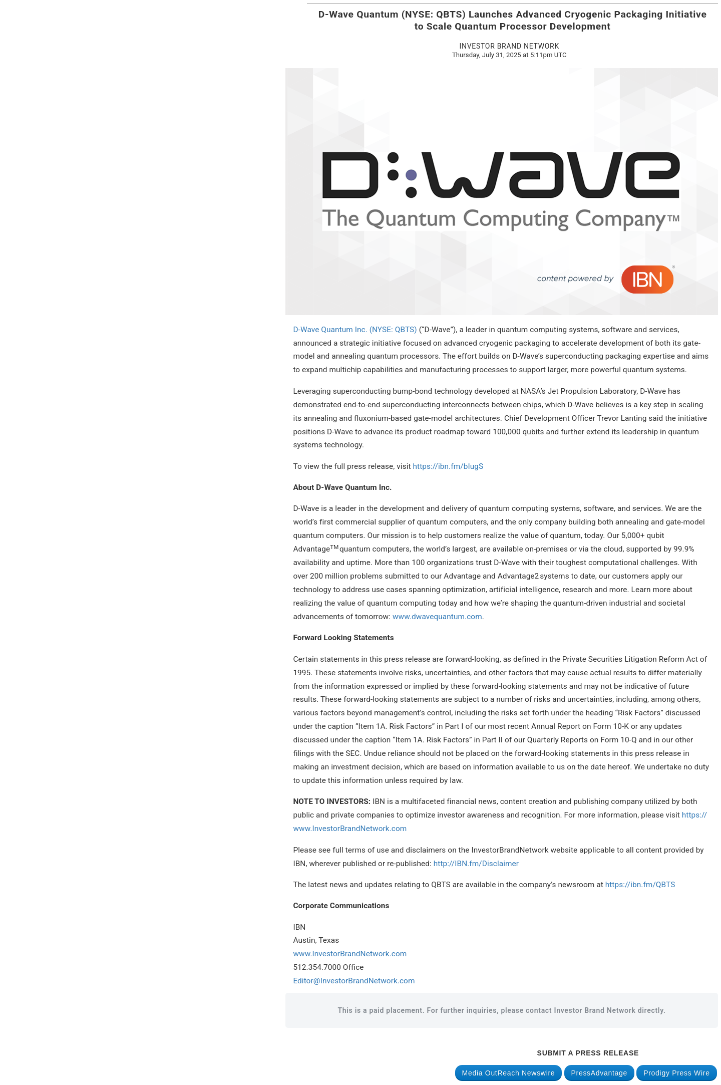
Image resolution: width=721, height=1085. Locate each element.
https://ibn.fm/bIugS (448, 466)
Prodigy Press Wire (676, 1073)
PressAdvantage (599, 1073)
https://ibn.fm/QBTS (640, 884)
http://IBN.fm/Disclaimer (476, 863)
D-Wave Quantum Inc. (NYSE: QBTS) (355, 329)
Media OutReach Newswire (508, 1073)
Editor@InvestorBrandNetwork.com (354, 980)
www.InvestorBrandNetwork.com (350, 953)
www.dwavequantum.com (437, 616)
